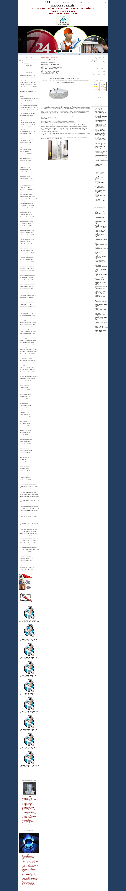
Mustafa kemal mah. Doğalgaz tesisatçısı (30, 875)
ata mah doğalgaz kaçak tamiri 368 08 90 (27, 270)
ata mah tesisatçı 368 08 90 (25, 387)
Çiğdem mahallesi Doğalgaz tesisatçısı (30, 861)
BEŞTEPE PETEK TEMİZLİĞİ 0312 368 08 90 (28, 547)
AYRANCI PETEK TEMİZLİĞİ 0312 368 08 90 (28, 516)
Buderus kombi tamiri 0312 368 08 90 (26, 558)
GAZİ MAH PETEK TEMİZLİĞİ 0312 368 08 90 (29, 544)
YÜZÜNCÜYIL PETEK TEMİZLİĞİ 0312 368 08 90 (29, 506)
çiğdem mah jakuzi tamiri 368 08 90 (26, 250)
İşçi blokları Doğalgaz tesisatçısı (29, 873)
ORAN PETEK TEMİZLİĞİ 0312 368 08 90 (28, 492)
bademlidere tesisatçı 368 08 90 (25, 394)
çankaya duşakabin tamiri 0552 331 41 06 (27, 131)
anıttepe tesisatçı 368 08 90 (25, 383)
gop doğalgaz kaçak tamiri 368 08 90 (26, 308)
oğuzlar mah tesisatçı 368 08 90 (25, 457)
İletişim (57, 53)
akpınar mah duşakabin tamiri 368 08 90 (27, 239)
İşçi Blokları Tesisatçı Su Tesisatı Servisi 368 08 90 (29, 86)
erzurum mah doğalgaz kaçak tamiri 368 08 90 (28, 306)
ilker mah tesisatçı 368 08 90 (25, 432)
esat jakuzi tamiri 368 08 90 (25, 147)
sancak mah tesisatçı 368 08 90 (25, 463)
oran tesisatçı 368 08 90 (24, 459)
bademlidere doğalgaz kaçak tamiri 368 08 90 (28, 275)
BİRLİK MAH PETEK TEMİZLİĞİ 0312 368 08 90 (29, 510)
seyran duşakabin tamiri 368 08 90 (26, 144)
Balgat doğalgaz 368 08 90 (86, 53)
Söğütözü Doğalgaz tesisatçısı (28, 874)
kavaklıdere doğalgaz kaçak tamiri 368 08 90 (28, 335)
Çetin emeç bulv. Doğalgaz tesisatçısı (30, 881)
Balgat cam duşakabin (26, 808)
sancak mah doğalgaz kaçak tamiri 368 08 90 (28, 360)
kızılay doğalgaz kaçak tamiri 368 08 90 (27, 342)
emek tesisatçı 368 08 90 (24, 412)
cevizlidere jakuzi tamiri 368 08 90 (26, 169)
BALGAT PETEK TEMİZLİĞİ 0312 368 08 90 (28, 490)
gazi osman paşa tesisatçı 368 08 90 (26, 416)
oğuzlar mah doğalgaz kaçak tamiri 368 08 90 (28, 353)
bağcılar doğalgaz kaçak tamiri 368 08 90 (27, 277)
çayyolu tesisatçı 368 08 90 (25, 407)
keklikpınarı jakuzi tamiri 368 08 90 (26, 201)
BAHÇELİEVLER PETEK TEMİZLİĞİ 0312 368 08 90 (29, 524)
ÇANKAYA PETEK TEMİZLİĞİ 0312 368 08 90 (28, 484)
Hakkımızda (49, 53)
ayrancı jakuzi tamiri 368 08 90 (25, 156)
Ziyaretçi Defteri (74, 53)
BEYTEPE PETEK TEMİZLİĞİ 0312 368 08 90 (28, 526)
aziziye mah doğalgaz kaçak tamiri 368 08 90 (28, 272)
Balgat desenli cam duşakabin (28, 811)
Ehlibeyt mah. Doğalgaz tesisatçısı (29, 879)
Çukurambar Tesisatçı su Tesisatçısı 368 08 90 (28, 84)
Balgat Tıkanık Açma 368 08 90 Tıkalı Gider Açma (29, 117)
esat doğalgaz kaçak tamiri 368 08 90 (26, 288)
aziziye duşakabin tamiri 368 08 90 (26, 194)
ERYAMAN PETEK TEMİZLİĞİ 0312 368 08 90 (28, 542)
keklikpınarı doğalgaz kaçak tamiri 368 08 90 (28, 338)
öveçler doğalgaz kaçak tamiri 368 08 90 (27, 279)
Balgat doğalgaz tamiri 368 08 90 (26, 129)
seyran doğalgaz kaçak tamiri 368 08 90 (27, 365)
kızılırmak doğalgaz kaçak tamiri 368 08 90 (27, 344)
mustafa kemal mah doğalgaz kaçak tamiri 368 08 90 (29, 349)
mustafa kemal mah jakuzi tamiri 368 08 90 (27, 196)
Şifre (22, 62)
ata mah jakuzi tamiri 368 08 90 (25, 165)
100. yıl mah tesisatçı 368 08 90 (25, 479)
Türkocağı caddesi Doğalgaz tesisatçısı (30, 884)
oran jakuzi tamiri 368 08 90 (25, 183)
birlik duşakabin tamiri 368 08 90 (26, 243)
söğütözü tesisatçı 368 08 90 (25, 470)
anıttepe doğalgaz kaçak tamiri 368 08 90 (27, 266)
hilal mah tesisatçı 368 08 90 (25, 423)
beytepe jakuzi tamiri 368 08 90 (25, 174)
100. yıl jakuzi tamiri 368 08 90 (25, 223)
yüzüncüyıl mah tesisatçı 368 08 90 (26, 477)
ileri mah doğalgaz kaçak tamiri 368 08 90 (27, 320)
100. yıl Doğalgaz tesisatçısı (28, 871)
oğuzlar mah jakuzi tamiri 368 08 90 (26, 259)
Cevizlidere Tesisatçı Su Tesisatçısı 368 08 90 (28, 82)
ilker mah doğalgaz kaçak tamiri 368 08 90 (27, 324)
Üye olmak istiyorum (29, 66)
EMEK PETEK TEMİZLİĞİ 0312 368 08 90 (28, 521)
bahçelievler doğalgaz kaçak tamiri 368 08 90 (28, 284)
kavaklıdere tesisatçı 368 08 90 (25, 441)
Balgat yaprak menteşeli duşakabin (29, 813)
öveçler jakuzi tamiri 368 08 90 (25, 133)
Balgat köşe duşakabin (27, 819)
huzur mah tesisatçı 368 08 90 (25, 425)
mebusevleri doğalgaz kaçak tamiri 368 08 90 (28, 347)
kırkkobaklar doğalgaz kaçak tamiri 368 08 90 (28, 340)
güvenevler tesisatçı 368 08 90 (25, 421)
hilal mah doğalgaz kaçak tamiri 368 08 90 (27, 315)
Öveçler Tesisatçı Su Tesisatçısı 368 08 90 (27, 80)
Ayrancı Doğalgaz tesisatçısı (28, 883)
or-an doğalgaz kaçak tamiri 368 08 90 (26, 358)
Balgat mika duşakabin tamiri (28, 796)
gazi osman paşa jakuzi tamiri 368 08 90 (27, 205)
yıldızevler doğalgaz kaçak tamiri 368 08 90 (27, 369)
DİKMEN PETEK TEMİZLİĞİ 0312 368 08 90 (28, 529)
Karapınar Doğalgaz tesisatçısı (28, 864)
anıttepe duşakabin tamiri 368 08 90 (26, 162)
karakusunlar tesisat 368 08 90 (25, 436)
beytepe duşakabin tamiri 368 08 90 (26, 176)
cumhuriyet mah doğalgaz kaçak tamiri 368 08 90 (28, 295)
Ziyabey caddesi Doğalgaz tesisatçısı (30, 865)
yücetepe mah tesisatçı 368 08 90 (26, 475)
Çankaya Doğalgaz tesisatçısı (28, 855)
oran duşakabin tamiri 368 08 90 (25, 185)
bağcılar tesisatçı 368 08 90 (25, 396)
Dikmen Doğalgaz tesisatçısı (28, 857)
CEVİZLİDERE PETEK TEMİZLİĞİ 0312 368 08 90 (29, 549)
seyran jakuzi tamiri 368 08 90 (25, 142)
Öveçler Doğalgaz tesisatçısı (28, 866)
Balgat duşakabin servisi (27, 798)
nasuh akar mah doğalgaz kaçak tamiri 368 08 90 (28, 351)
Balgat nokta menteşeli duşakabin (29, 815)
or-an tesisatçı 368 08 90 (24, 461)
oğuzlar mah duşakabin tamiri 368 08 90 (27, 261)
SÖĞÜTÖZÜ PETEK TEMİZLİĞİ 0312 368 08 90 (29, 494)
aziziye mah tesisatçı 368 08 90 (25, 389)
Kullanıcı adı (21, 60)
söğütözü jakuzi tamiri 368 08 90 (26, 187)
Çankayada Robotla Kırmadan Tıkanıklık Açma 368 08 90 (29, 110)
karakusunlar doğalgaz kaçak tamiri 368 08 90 (28, 331)
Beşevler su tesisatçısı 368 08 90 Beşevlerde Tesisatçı (29, 98)
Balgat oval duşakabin (27, 820)
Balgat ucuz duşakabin (27, 800)
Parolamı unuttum (29, 65)
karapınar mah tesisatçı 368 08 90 (26, 439)
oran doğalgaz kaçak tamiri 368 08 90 (26, 356)
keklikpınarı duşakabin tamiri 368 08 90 (27, 203)
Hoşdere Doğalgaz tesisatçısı (28, 882)
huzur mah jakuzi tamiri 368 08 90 (26, 219)
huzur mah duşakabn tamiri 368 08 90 (26, 221)
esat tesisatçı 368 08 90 (24, 401)
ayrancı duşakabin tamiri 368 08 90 (26, 158)
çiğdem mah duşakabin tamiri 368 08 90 (27, 252)
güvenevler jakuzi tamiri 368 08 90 (26, 214)
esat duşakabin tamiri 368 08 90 (25, 149)
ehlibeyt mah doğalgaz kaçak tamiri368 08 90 (28, 302)
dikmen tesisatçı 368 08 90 (24, 385)
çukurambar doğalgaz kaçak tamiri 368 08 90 (28, 299)
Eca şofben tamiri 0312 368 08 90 (26, 562)
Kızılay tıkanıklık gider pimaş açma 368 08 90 (28, 113)
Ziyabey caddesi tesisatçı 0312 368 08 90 (27, 115)
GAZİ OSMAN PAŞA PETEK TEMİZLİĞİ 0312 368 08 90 (29, 501)
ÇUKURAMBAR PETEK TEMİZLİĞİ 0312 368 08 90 (29, 487)
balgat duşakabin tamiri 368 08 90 (26, 153)
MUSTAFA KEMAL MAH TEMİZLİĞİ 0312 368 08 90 (29, 497)
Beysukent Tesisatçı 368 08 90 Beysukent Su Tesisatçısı (28, 95)
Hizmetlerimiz (40, 53)
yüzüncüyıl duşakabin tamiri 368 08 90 (27, 230)
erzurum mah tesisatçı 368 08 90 (25, 414)
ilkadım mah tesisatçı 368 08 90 (25, 430)
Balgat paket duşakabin (27, 803)
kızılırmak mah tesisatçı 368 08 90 (26, 450)
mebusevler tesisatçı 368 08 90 (25, 452)
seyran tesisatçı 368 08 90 (24, 468)
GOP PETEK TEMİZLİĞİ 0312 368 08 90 (27, 504)
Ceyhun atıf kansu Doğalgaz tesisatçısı (30, 862)
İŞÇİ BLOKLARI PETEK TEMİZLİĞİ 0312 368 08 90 (29, 513)
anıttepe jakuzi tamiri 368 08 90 (25, 160)
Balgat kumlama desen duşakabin (29, 816)
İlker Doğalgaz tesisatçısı (27, 868)
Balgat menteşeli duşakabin (28, 812)
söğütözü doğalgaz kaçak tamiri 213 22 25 (27, 367)
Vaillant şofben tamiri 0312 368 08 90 (26, 569)
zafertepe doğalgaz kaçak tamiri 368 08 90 (27, 378)
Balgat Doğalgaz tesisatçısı (28, 856)
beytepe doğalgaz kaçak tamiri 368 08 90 (27, 286)
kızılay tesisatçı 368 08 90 (24, 448)
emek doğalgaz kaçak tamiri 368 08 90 (27, 304)
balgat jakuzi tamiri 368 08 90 (25, 151)
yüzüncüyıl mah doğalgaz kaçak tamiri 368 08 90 (28, 374)
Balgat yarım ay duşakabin (27, 824)
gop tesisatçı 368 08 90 (24, 419)
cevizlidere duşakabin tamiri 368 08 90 (27, 171)
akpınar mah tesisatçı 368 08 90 (25, 380)
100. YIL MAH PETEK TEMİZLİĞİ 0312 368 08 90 (29, 508)
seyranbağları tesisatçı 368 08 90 (25, 466)
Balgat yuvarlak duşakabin (27, 822)
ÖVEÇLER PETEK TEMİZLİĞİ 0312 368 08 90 (28, 518)
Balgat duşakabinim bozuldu (28, 807)
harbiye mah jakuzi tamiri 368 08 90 (26, 232)
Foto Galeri (64, 53)
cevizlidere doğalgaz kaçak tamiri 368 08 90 (27, 293)
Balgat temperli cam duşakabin (28, 809)
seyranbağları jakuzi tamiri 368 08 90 (26, 245)
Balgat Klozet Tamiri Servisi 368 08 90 (27, 103)
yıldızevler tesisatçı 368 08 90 (25, 472)
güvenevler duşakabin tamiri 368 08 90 (27, 216)
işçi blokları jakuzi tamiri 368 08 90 (26, 254)
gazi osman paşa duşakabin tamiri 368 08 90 (27, 207)
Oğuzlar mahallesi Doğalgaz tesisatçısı (30, 878)
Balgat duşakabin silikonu (27, 806)
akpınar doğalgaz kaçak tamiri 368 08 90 (27, 263)
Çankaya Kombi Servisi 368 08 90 (26, 100)
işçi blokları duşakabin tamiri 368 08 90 (27, 257)
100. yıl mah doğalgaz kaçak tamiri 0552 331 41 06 (29, 376)
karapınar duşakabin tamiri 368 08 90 (26, 180)
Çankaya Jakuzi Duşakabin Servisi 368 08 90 (28, 89)
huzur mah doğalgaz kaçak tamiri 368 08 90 (27, 317)
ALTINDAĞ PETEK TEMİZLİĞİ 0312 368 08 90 (29, 535)
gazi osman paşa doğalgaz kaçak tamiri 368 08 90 (28, 311)
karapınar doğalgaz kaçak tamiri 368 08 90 (27, 333)
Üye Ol (55, 2)
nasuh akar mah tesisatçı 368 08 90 (26, 454)
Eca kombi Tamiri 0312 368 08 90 (26, 560)
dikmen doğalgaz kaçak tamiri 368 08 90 (27, 268)
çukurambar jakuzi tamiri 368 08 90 (26, 140)
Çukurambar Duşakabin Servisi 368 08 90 (27, 122)
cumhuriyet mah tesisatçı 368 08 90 (26, 405)
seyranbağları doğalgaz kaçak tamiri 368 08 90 (28, 362)
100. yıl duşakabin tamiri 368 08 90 (26, 225)
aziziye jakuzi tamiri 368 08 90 (25, 192)
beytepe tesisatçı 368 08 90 (24, 398)
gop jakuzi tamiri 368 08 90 (25, 209)
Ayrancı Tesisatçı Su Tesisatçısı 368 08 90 (27, 75)
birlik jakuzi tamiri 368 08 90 (25, 241)
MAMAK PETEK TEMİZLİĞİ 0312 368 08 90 (28, 533)
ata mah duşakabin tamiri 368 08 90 (26, 167)
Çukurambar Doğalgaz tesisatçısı (29, 858)
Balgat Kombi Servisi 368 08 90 (25, 126)
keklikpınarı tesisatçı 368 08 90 (25, 443)
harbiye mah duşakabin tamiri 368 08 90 (27, 234)
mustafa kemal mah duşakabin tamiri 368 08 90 (28, 198)
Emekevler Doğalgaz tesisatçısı (28, 877)
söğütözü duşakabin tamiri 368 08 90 (26, 189)
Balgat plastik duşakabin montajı (29, 799)
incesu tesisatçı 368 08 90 (24, 434)
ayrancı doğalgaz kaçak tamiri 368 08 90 (27, 281)
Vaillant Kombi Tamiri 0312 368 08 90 (27, 567)
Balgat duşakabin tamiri (27, 804)
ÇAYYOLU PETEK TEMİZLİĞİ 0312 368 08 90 (28, 531)
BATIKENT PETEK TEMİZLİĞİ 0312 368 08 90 (28, 540)
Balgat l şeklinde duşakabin (28, 821)
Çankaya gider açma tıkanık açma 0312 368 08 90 (29, 107)
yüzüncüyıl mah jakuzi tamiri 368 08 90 (27, 227)
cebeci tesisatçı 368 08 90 (24, 403)
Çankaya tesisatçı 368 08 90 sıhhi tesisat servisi (28, 105)
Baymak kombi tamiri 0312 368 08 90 (26, 553)
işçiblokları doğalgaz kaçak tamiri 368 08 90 (28, 329)
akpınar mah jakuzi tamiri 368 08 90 (26, 236)
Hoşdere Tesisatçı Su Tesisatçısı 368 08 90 (27, 77)
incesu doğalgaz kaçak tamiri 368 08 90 (27, 326)
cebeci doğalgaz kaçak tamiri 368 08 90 (27, 290)
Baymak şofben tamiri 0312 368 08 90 (26, 556)
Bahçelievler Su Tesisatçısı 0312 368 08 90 (27, 124)
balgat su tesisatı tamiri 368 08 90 (26, 551)
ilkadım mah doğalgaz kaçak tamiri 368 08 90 (28, 322)
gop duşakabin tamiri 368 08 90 (25, 212)
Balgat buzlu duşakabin (27, 817)
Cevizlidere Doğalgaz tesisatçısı (29, 860)
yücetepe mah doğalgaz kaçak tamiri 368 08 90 (28, 371)
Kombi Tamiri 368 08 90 (101, 53)
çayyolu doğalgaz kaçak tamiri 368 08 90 (27, 297)
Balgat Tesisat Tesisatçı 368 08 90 (27, 53)
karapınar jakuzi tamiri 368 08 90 (26, 178)
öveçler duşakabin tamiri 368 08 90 (26, 138)
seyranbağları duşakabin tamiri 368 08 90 (27, 248)
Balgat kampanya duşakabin (28, 802)
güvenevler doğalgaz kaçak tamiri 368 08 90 (28, 313)
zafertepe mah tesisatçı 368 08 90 (26, 481)
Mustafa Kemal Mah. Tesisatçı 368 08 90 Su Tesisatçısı (28, 92)
